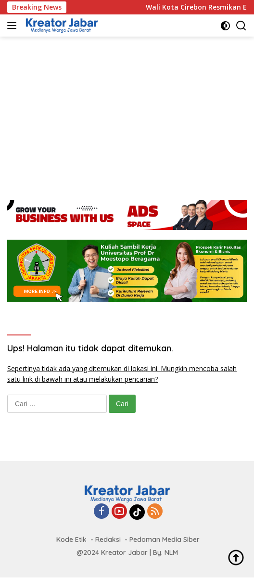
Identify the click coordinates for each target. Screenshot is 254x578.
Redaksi (108, 539)
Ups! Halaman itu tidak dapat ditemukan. (90, 348)
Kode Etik (71, 539)
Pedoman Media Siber (164, 539)
